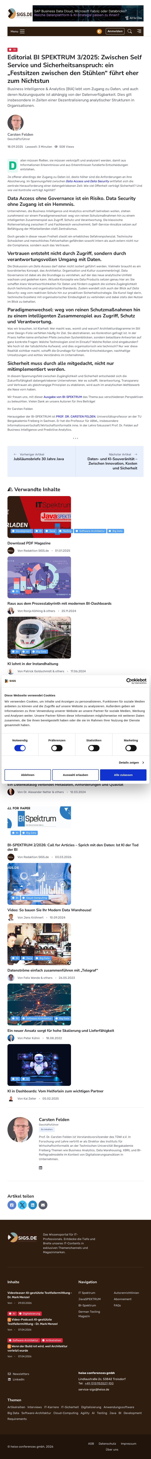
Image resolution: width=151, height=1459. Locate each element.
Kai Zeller (30, 1098)
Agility (85, 1413)
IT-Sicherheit (70, 1407)
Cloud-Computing (34, 897)
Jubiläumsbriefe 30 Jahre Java (39, 459)
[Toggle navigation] (16, 31)
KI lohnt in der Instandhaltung (32, 663)
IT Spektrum (86, 1293)
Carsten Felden (20, 134)
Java (50, 530)
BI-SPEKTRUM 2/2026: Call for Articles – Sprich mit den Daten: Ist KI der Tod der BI (72, 847)
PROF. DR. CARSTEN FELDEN (75, 416)
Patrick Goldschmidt (38, 671)
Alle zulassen (123, 775)
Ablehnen (27, 775)
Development (21, 530)
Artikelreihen (51, 1340)
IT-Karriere (51, 1407)
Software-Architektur (90, 530)
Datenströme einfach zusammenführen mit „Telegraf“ (52, 970)
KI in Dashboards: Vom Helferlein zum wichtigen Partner (55, 1091)
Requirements (17, 1419)
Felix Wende (32, 978)
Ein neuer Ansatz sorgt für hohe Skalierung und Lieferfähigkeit (60, 1030)
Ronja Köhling (33, 611)
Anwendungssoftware (119, 1407)
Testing (65, 530)
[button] (129, 31)
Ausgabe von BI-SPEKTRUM (63, 397)
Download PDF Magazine (29, 543)
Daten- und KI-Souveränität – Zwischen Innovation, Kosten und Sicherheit (112, 463)
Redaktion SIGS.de (36, 550)
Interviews (35, 1407)
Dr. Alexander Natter (38, 792)
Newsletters (18, 1374)
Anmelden (115, 31)
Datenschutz (107, 1443)
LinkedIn (15, 1379)
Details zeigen (129, 762)
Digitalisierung (29, 1313)
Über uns (112, 1449)
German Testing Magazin (89, 1314)
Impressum (128, 1443)
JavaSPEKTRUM (89, 1299)
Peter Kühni (32, 1038)
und (87, 181)
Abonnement (123, 1299)
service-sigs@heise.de (93, 1389)
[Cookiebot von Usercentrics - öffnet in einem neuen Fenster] (129, 681)
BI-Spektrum (87, 1305)
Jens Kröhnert (33, 917)
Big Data (115, 530)
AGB (91, 1443)
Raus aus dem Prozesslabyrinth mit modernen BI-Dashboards (59, 603)
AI (25, 651)
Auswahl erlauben (75, 775)
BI (12, 49)
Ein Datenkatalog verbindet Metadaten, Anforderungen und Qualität (65, 784)
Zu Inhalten (47, 1129)
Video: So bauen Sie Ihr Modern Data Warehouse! (49, 910)
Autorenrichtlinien (126, 1293)
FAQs (117, 1305)
